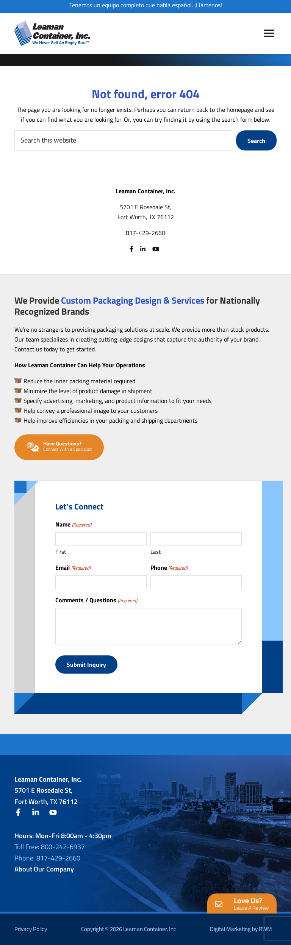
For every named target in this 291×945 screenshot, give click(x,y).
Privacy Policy (30, 929)
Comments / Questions (96, 600)
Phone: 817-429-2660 (47, 858)
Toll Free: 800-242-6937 (49, 847)
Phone (169, 567)
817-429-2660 (145, 232)
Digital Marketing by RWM (241, 929)
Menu (269, 33)
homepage (240, 109)
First (60, 551)
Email (72, 567)
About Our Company (44, 869)
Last (155, 551)
